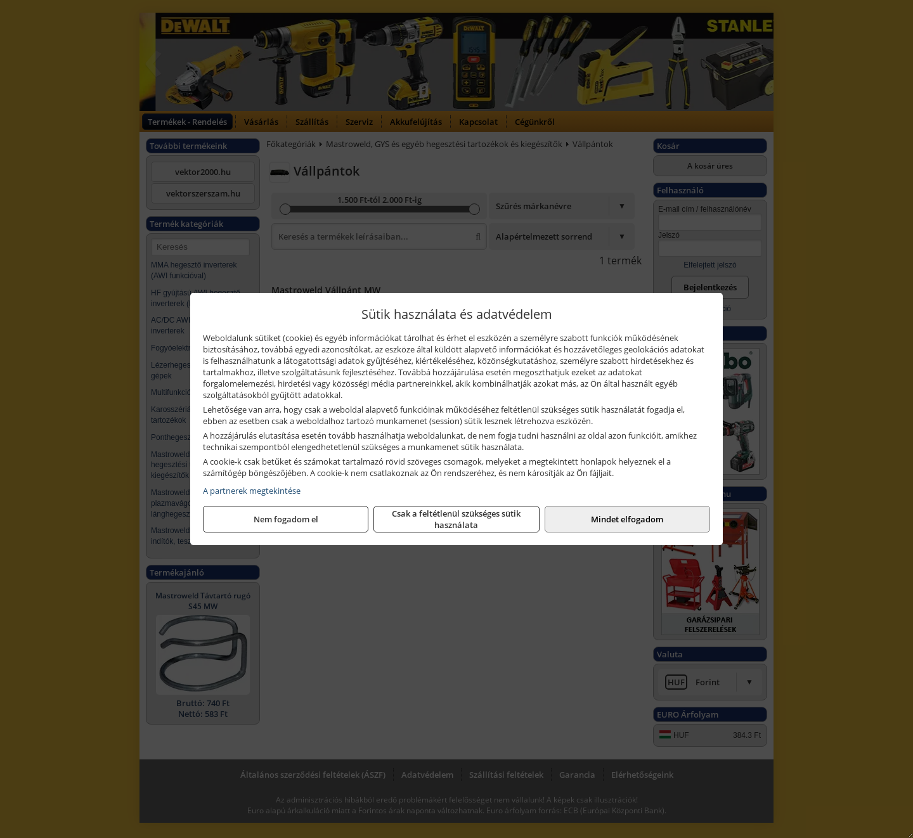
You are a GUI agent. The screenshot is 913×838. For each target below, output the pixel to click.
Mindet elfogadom (627, 519)
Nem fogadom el (286, 519)
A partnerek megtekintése (252, 490)
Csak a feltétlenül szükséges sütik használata (456, 519)
